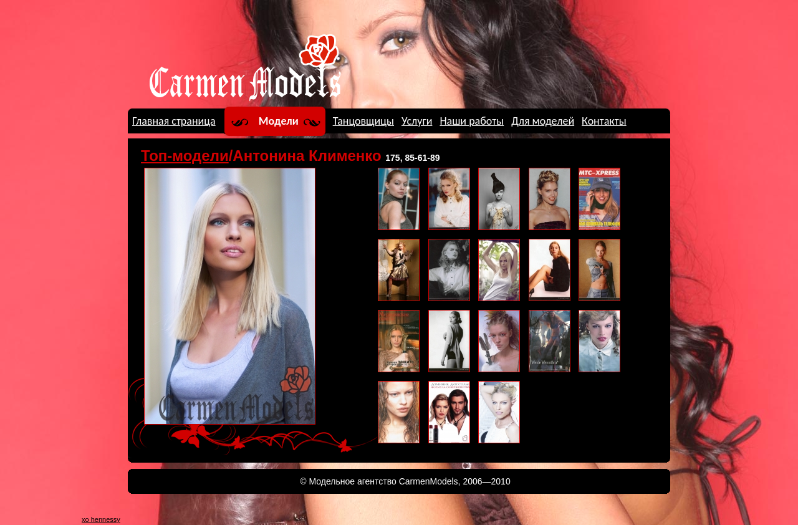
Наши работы (472, 121)
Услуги (416, 121)
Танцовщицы (363, 121)
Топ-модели (185, 155)
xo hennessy (101, 519)
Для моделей (542, 121)
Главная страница (174, 121)
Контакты (604, 121)
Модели (279, 121)
